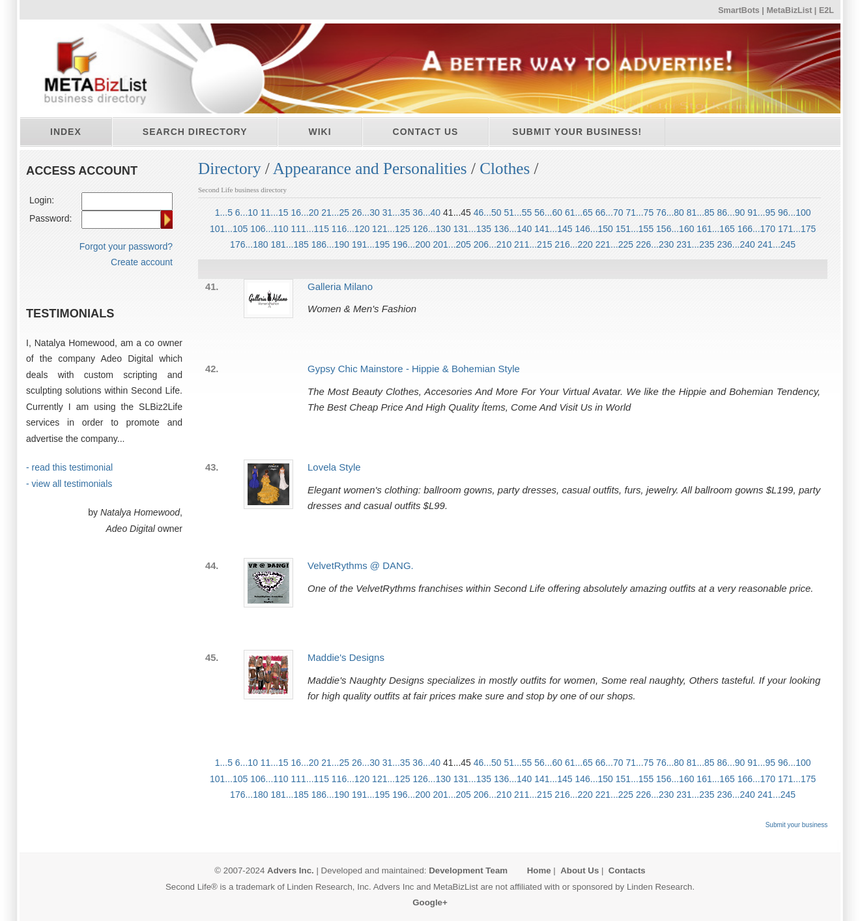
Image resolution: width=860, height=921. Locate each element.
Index (65, 131)
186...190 (330, 244)
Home (539, 870)
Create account (142, 262)
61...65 (579, 212)
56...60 (548, 212)
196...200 (411, 244)
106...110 (269, 229)
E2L (826, 10)
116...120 (350, 229)
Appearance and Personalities (370, 168)
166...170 (756, 229)
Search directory (195, 131)
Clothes (505, 168)
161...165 (715, 229)
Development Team (468, 870)
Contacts (627, 870)
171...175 (797, 229)
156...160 (675, 229)
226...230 (655, 244)
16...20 (305, 212)
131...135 (472, 229)
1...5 (224, 212)
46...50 (488, 212)
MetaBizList (789, 10)
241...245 (777, 244)
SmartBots (739, 10)
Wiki (319, 131)
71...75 (639, 212)
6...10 (246, 212)
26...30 (366, 212)
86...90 (731, 212)
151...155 (634, 229)
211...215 (533, 244)
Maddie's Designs (346, 657)
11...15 (275, 212)
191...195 (371, 244)
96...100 (794, 212)
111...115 (310, 229)
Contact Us (426, 131)
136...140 (513, 229)
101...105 (229, 229)
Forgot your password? (126, 246)
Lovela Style (334, 467)
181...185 (289, 244)
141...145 (553, 229)
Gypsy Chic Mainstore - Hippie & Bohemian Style (414, 368)
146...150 (594, 229)
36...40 (426, 212)
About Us (579, 870)
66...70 (609, 212)
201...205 (452, 244)
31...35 (396, 212)
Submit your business (797, 824)
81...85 (701, 212)
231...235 (695, 244)
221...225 (614, 244)
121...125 (391, 229)
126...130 (431, 229)
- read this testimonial (69, 467)
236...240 (735, 244)
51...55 (518, 212)
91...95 (761, 212)
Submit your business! (577, 131)
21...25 (335, 212)
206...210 (492, 244)
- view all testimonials (69, 483)
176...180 (249, 244)
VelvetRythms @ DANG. (361, 565)
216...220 (573, 244)
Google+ (430, 902)
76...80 (670, 212)
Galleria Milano (340, 286)
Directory (229, 168)
